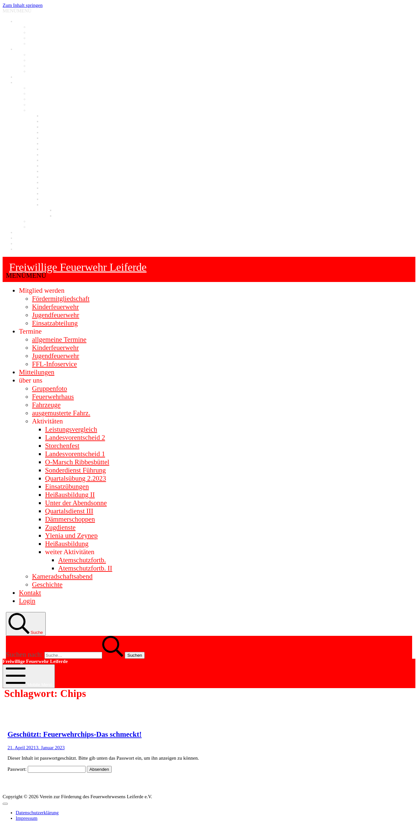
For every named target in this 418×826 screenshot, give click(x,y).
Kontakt (23, 232)
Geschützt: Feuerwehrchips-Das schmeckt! (75, 734)
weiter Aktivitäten (69, 552)
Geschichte (40, 226)
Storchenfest (54, 126)
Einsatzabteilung (45, 43)
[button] (17, 10)
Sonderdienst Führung (63, 143)
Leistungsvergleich (60, 115)
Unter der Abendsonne (64, 165)
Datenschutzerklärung (37, 249)
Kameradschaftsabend (50, 221)
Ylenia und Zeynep (60, 193)
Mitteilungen (28, 76)
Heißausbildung (57, 199)
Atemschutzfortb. (72, 210)
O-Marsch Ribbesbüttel (65, 137)
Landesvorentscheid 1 (63, 132)
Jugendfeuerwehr (45, 38)
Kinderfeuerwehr (45, 32)
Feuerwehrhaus (44, 93)
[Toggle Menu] (5, 804)
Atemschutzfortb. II (74, 215)
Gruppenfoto (41, 88)
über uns (24, 82)
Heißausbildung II (59, 160)
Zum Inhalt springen (22, 5)
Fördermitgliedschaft (49, 26)
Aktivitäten (40, 110)
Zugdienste (53, 182)
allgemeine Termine (48, 54)
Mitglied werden (32, 21)
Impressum (27, 243)
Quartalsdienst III (59, 171)
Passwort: (47, 769)
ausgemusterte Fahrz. (49, 104)
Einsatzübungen (57, 154)
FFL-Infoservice (45, 71)
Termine (24, 49)
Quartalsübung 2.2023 (63, 149)
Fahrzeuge (39, 99)
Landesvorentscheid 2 (63, 121)
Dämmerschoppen (59, 176)
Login (21, 237)
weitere (49, 204)
